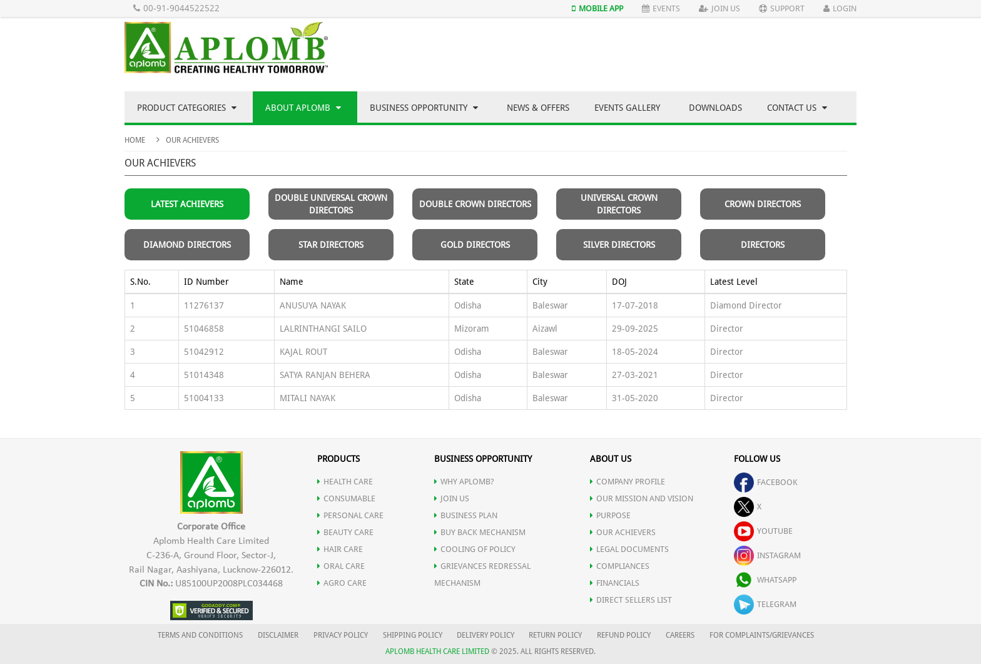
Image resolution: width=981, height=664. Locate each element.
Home (135, 140)
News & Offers (538, 108)
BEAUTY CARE (345, 532)
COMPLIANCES (619, 566)
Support (782, 8)
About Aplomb (303, 108)
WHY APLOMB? (464, 481)
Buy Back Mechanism (480, 532)
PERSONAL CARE (350, 515)
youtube (763, 531)
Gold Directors (475, 245)
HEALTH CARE (345, 481)
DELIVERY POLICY (485, 635)
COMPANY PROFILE (627, 481)
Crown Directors (762, 204)
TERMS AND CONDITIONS (200, 635)
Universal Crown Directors (619, 204)
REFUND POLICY (624, 635)
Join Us (719, 8)
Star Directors (330, 245)
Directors (763, 245)
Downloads (715, 108)
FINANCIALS (614, 583)
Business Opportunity (424, 108)
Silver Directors (619, 245)
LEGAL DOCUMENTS (629, 549)
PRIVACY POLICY (340, 635)
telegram (765, 604)
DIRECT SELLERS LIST (631, 600)
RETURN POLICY (555, 635)
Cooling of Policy (475, 549)
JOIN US (451, 498)
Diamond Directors (187, 245)
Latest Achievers (187, 204)
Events (661, 8)
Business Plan (465, 515)
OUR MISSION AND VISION (641, 498)
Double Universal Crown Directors (331, 204)
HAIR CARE (340, 549)
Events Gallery (627, 108)
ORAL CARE (341, 566)
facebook (766, 482)
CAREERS (680, 635)
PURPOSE (610, 515)
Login (839, 8)
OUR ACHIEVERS (623, 532)
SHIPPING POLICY (413, 635)
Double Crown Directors (475, 204)
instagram (767, 555)
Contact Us (797, 108)
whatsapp (765, 580)
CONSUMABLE (346, 498)
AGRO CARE (342, 583)
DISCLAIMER (278, 635)
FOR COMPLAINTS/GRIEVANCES (761, 635)
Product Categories (186, 108)
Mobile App (597, 8)
